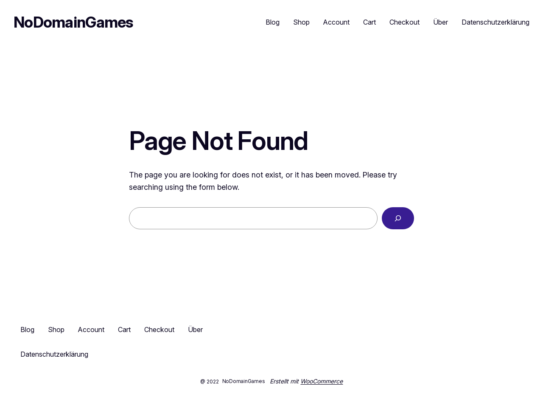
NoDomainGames (73, 22)
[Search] (398, 218)
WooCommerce (321, 381)
